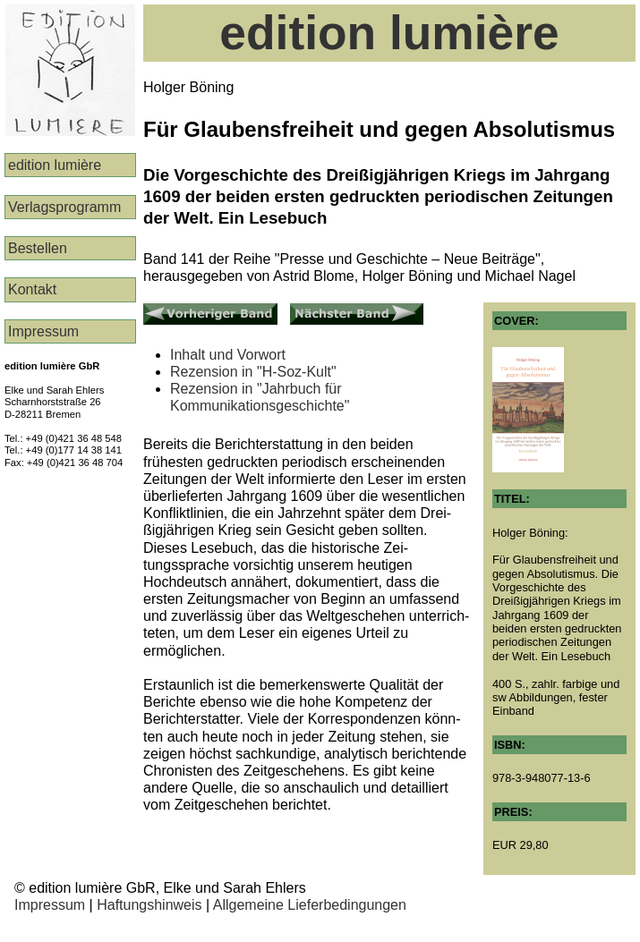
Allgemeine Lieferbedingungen (309, 904)
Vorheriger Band (195, 310)
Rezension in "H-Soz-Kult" (253, 371)
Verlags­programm (64, 207)
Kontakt (32, 289)
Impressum (43, 331)
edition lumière (54, 165)
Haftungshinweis (149, 904)
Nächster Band (337, 310)
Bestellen (37, 248)
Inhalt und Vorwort (228, 354)
